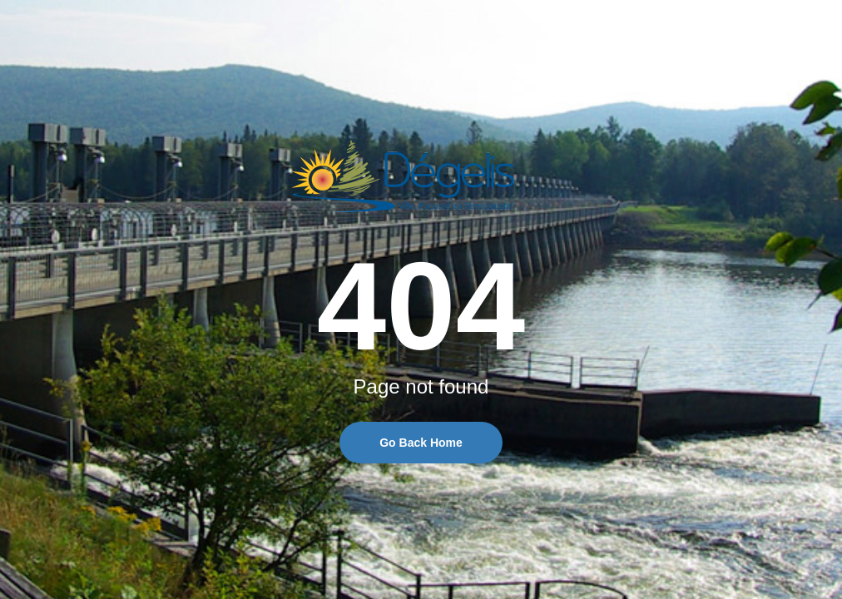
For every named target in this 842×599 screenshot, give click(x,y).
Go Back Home (421, 442)
